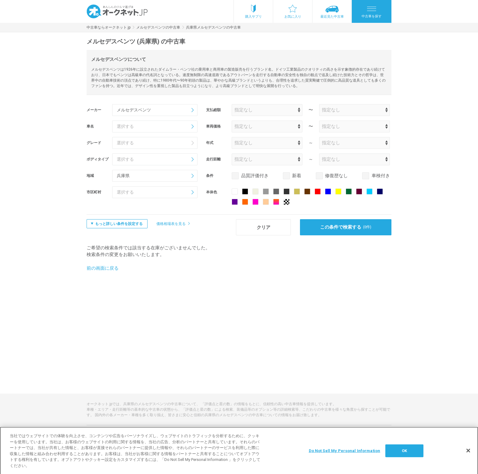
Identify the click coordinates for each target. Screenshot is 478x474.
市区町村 (94, 192)
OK (404, 453)
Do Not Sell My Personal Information (344, 453)
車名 (90, 126)
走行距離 (213, 159)
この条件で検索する (346, 227)
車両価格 (213, 126)
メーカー (94, 110)
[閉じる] (468, 453)
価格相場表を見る (171, 224)
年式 (209, 143)
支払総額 (213, 110)
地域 (90, 176)
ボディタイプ (98, 159)
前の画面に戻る (103, 268)
